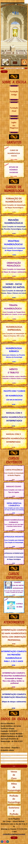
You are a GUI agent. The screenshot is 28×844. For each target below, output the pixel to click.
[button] (4, 71)
